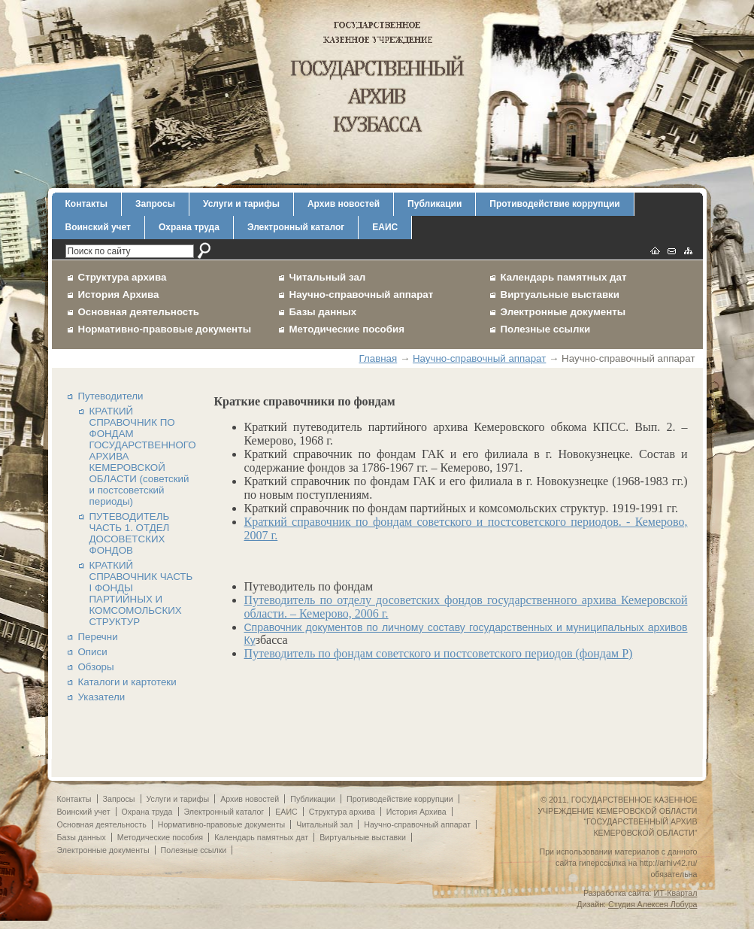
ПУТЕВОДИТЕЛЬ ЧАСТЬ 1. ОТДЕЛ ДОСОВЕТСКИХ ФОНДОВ (129, 533)
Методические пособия (346, 329)
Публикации (434, 204)
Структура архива (122, 277)
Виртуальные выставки (560, 294)
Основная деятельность (139, 311)
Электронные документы (563, 311)
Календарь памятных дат (564, 277)
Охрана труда (189, 227)
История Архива (118, 294)
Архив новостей (343, 204)
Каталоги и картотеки (127, 682)
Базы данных (323, 311)
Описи (92, 651)
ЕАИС (385, 227)
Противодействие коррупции (554, 204)
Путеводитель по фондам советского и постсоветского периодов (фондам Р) (438, 653)
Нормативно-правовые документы (165, 329)
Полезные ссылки (546, 329)
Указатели (102, 697)
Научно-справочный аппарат (361, 294)
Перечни (98, 636)
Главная (378, 358)
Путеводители (111, 396)
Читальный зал (327, 277)
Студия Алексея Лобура (652, 904)
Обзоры (96, 666)
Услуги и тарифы (241, 204)
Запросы (155, 204)
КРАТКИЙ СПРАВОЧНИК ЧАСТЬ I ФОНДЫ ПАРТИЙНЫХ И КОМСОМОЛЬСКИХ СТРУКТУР (141, 593)
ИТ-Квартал (676, 892)
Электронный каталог (295, 227)
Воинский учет (98, 227)
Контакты (86, 204)
